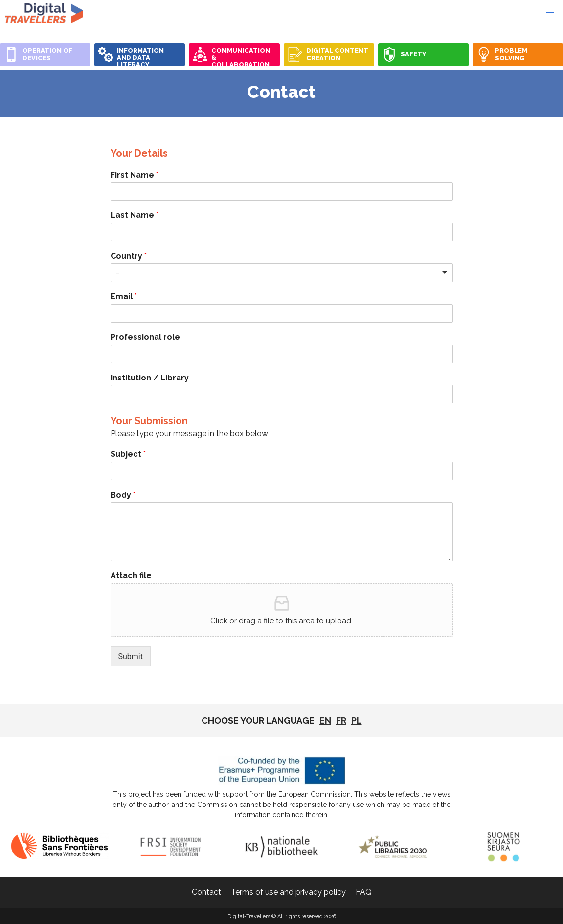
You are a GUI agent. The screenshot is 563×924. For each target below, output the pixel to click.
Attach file (131, 575)
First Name (134, 175)
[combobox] (282, 272)
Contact (206, 892)
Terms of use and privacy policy (288, 892)
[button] (550, 12)
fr (341, 720)
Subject (128, 454)
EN (325, 720)
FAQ (364, 892)
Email (124, 296)
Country (129, 256)
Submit (130, 656)
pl (356, 720)
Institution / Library (150, 377)
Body (123, 494)
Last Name (134, 215)
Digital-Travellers (44, 12)
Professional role (145, 337)
